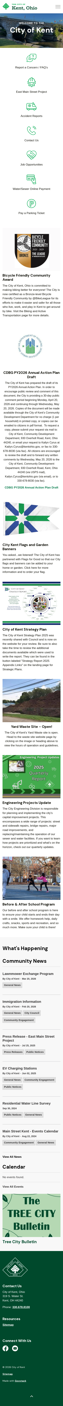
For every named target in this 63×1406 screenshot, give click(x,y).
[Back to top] (31, 1396)
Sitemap (8, 1324)
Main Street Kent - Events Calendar (30, 1131)
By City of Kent (11, 978)
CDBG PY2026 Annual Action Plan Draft (31, 487)
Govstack (20, 1380)
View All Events (13, 1186)
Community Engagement (19, 1020)
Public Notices (35, 1051)
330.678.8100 (21, 1307)
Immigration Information (22, 1001)
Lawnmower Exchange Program (28, 974)
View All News (12, 1156)
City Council (32, 1012)
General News (12, 985)
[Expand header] (58, 6)
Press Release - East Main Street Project (28, 1038)
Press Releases (13, 1051)
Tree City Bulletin (20, 1241)
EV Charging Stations (20, 1068)
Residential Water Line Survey (27, 1103)
